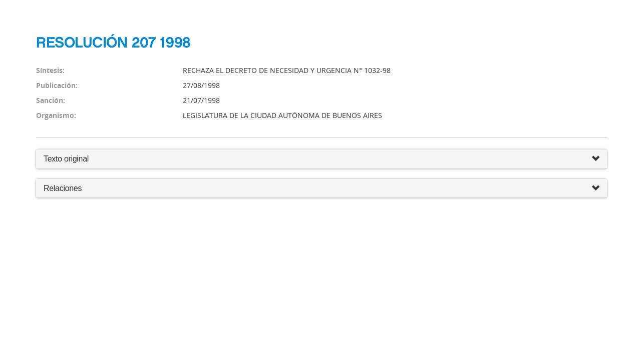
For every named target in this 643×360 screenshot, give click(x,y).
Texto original (66, 158)
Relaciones (321, 189)
